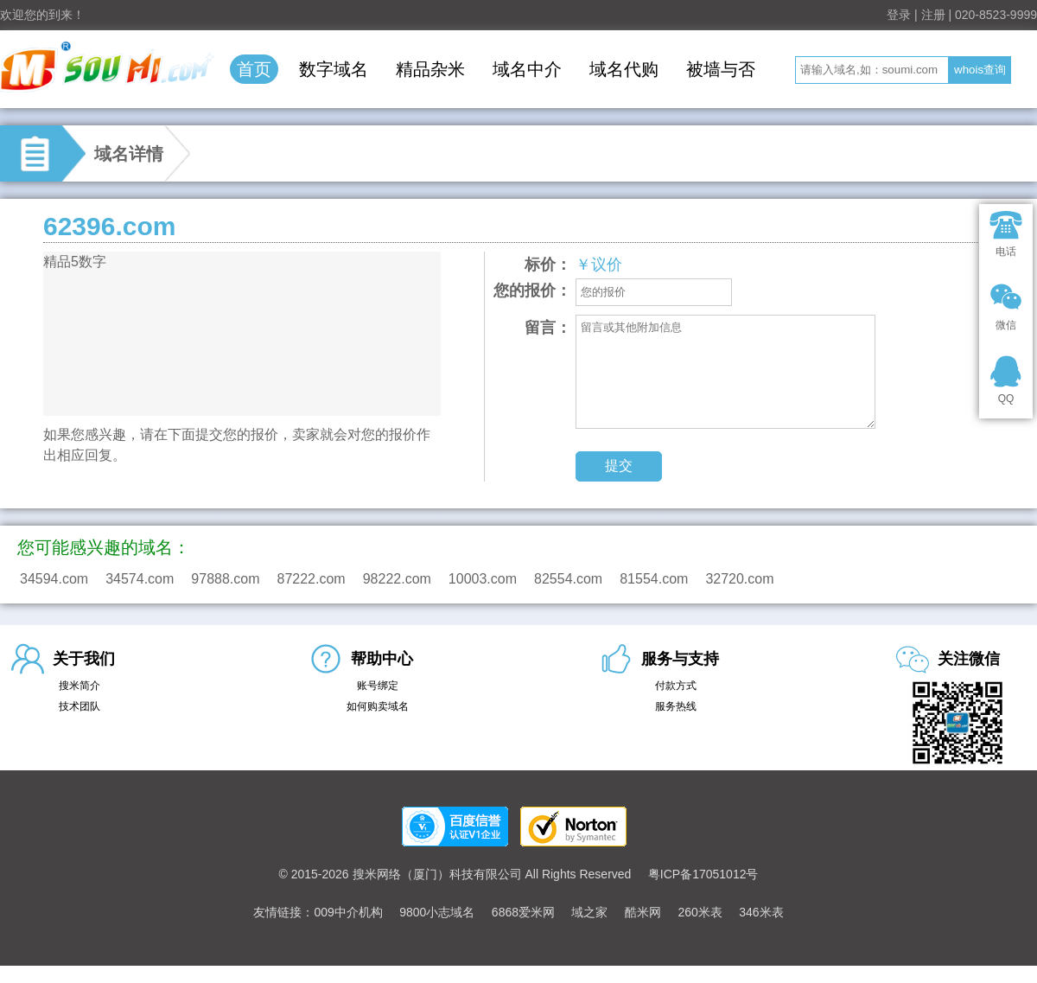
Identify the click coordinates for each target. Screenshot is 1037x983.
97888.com (225, 578)
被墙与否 (720, 69)
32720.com (739, 578)
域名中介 (527, 69)
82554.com (568, 578)
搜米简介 (79, 686)
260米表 (700, 912)
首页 (254, 69)
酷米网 (643, 912)
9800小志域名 (436, 912)
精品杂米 (430, 69)
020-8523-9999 (996, 15)
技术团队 (79, 706)
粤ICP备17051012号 (703, 874)
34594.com (54, 578)
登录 (899, 15)
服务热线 (676, 706)
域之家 (589, 912)
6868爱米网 (523, 912)
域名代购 (623, 69)
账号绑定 (377, 686)
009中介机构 (348, 912)
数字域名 (333, 69)
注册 (933, 15)
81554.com (654, 578)
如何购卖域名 (378, 706)
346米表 (761, 912)
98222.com (397, 578)
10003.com (483, 578)
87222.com (311, 578)
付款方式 (676, 686)
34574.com (139, 578)
